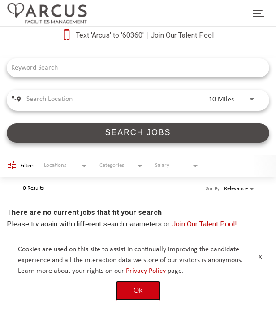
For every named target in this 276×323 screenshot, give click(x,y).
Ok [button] (138, 290)
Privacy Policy (146, 271)
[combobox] (133, 67)
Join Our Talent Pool (182, 35)
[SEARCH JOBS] (138, 133)
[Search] (138, 133)
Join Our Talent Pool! (204, 224)
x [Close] (260, 256)
